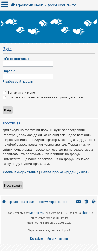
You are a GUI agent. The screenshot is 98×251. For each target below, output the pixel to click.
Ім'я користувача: (16, 59)
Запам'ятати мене (19, 92)
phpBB (86, 213)
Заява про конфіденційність (65, 172)
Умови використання (20, 172)
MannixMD (36, 213)
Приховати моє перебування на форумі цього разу (43, 97)
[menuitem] (86, 202)
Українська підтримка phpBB (49, 230)
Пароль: (9, 71)
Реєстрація (13, 185)
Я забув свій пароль (18, 81)
